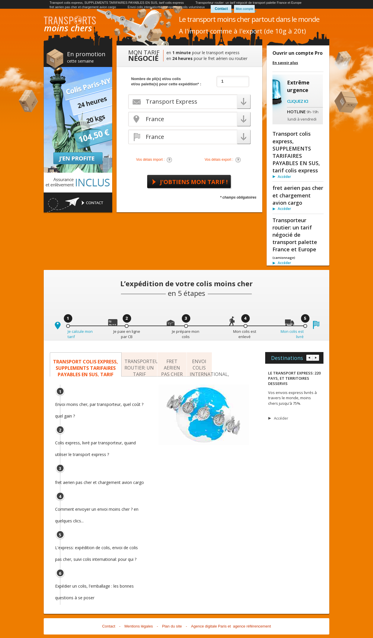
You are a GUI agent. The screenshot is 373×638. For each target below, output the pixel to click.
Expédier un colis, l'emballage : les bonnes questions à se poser (94, 587)
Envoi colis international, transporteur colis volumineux (166, 7)
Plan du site (172, 626)
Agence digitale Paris (209, 626)
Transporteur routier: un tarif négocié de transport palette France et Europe (249, 2)
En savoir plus (285, 63)
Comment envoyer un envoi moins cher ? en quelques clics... (96, 510)
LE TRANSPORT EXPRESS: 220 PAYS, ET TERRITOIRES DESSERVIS (294, 378)
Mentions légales (138, 626)
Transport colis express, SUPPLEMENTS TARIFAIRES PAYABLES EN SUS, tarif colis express (117, 2)
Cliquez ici (297, 101)
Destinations (287, 357)
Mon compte (245, 8)
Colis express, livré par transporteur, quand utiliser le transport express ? (95, 444)
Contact (221, 9)
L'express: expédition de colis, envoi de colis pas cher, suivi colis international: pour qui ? (96, 549)
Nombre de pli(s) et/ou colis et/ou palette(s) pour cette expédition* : (166, 81)
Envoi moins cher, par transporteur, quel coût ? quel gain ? (99, 406)
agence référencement (252, 626)
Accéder (284, 176)
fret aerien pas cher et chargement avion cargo (83, 7)
